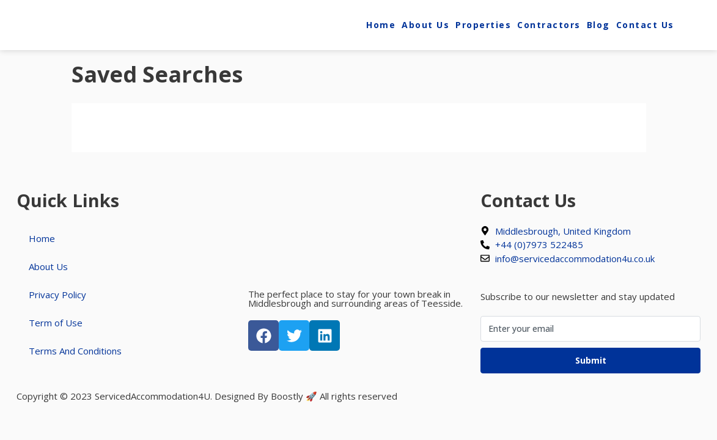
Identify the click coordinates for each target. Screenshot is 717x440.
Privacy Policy (57, 294)
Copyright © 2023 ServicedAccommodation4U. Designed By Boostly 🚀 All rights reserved (207, 396)
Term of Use (56, 323)
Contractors (549, 25)
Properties (483, 25)
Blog (598, 25)
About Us (425, 25)
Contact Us (645, 25)
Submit (590, 360)
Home (380, 25)
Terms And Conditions (75, 351)
